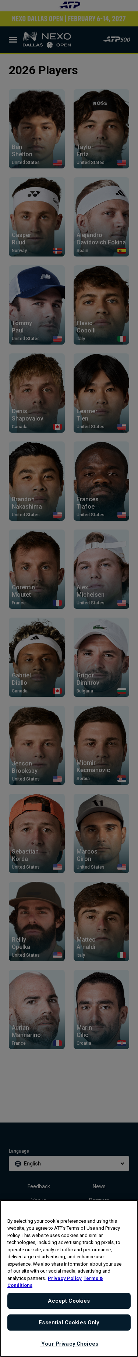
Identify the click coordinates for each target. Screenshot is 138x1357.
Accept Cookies (69, 1301)
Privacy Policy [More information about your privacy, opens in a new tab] (65, 1278)
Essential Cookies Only (69, 1322)
